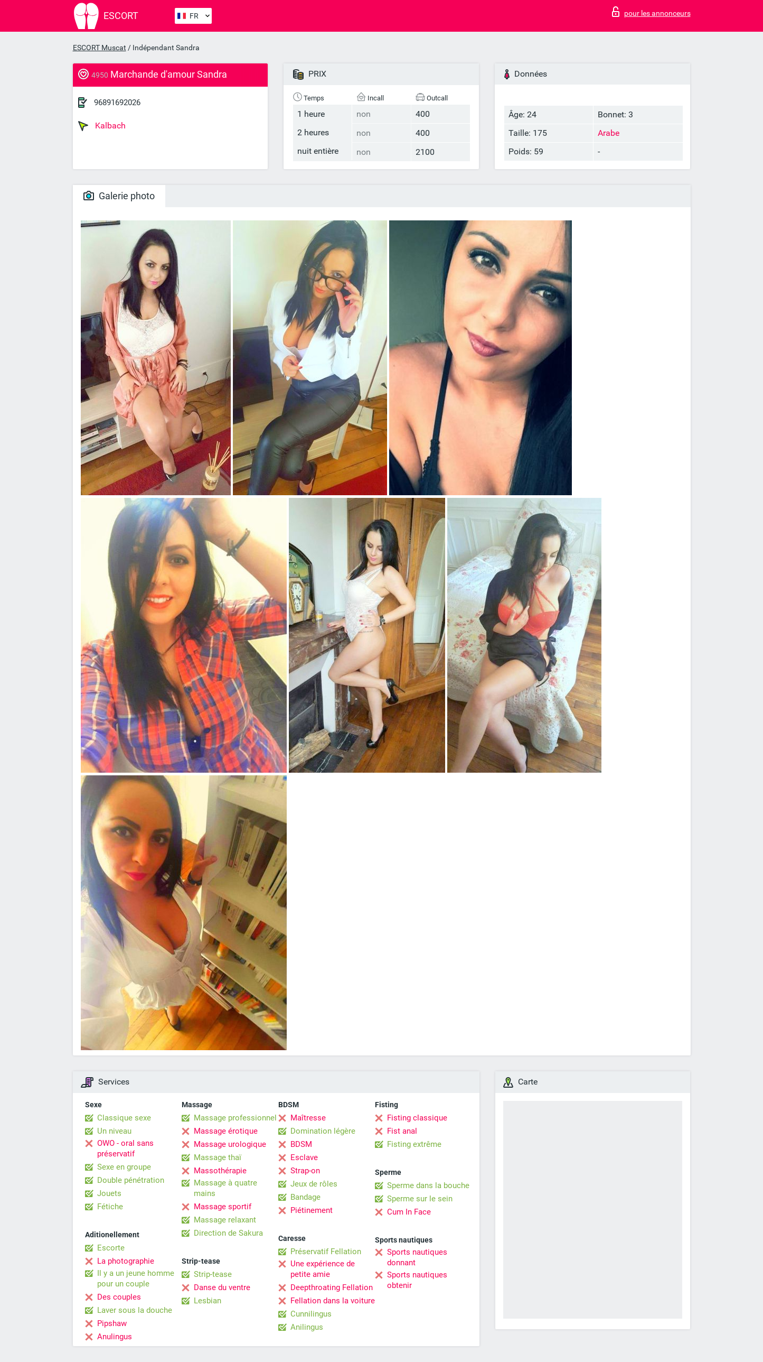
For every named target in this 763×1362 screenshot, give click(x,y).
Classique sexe (124, 1118)
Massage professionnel (235, 1118)
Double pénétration (130, 1180)
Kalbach (102, 126)
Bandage (305, 1197)
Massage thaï (217, 1157)
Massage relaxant (225, 1220)
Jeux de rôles (313, 1184)
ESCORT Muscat (99, 47)
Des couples (119, 1297)
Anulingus (114, 1336)
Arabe (608, 133)
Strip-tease (213, 1274)
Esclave (304, 1157)
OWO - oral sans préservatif (125, 1148)
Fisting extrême (414, 1144)
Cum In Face (409, 1212)
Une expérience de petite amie (322, 1269)
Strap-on (305, 1170)
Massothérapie (220, 1170)
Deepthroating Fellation (331, 1287)
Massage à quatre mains (225, 1188)
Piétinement (311, 1210)
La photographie (125, 1261)
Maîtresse (308, 1118)
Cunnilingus (311, 1314)
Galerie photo (119, 195)
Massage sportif (222, 1206)
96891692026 (117, 102)
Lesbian (207, 1300)
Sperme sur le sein (420, 1198)
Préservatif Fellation (325, 1251)
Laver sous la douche (134, 1310)
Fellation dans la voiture (332, 1300)
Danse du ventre (222, 1287)
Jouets (109, 1193)
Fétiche (110, 1206)
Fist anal (402, 1131)
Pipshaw (112, 1323)
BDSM (301, 1144)
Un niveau (114, 1131)
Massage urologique (230, 1144)
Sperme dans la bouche (428, 1185)
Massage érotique (226, 1131)
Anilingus (306, 1327)
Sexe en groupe (124, 1167)
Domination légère (322, 1131)
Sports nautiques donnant (417, 1257)
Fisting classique (417, 1118)
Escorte (111, 1248)
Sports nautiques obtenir (417, 1280)
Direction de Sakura (228, 1233)
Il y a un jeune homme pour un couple (135, 1278)
